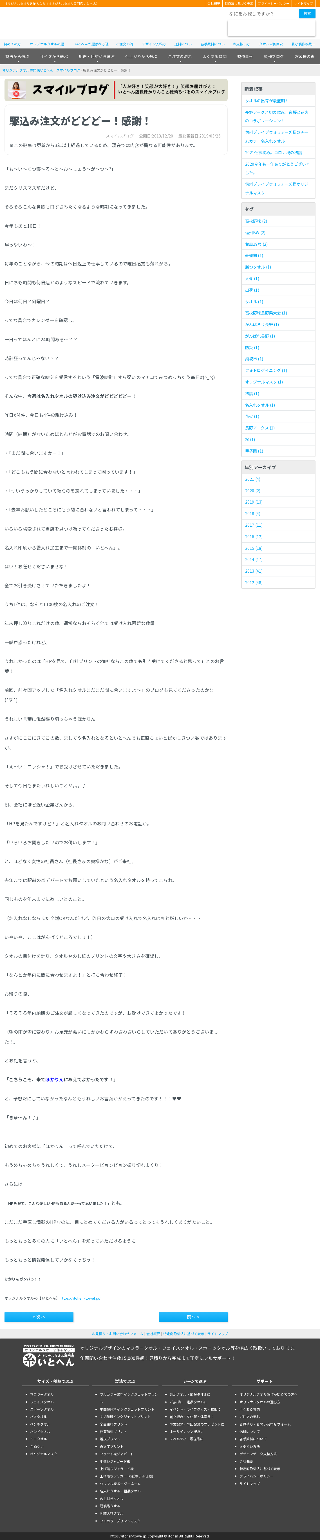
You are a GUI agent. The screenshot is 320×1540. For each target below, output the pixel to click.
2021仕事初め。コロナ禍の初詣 (273, 152)
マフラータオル (42, 1394)
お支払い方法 (250, 1446)
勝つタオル (258, 267)
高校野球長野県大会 (266, 313)
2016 (254, 536)
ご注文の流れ (180, 56)
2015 (254, 548)
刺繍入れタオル (112, 1513)
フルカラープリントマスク (120, 1520)
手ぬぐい (37, 1446)
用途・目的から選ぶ (97, 56)
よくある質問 (215, 56)
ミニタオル (38, 1438)
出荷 (252, 290)
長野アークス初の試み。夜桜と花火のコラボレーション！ (277, 116)
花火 (252, 416)
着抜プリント (110, 1438)
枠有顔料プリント (113, 1431)
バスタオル (38, 1416)
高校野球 (256, 221)
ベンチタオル (40, 1424)
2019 (254, 502)
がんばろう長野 (262, 324)
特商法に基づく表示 (239, 3)
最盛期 (254, 255)
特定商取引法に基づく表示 (183, 1333)
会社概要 (213, 3)
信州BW (255, 232)
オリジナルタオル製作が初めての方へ (269, 1394)
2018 (252, 513)
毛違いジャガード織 (115, 1461)
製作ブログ (274, 56)
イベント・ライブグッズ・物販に (195, 1409)
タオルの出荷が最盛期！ (267, 100)
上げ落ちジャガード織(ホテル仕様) (126, 1475)
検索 (307, 13)
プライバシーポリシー (273, 3)
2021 (252, 479)
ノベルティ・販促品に (187, 1438)
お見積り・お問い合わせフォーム (117, 1333)
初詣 (252, 393)
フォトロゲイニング (266, 370)
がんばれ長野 (260, 336)
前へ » (193, 1316)
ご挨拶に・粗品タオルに (188, 1401)
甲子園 (254, 451)
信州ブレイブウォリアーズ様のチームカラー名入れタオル (276, 136)
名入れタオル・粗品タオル (120, 1490)
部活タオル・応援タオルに (190, 1394)
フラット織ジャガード (117, 1453)
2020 (252, 490)
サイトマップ (303, 3)
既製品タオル (110, 1505)
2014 (254, 559)
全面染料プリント (113, 1424)
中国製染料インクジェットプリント (127, 1409)
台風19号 (256, 244)
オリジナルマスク (264, 382)
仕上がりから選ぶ (141, 56)
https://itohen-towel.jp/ (80, 1298)
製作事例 (245, 56)
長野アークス (260, 428)
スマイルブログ (68, 70)
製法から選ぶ (17, 56)
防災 (252, 347)
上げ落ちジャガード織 (117, 1468)
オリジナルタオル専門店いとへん (27, 70)
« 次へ (39, 1316)
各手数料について (253, 1438)
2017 (254, 525)
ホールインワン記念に (187, 1431)
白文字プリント (112, 1446)
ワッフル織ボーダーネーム (120, 1483)
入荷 (252, 278)
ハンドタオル (40, 1431)
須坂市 (254, 359)
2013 (254, 571)
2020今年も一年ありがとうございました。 (277, 168)
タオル (254, 301)
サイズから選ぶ (54, 56)
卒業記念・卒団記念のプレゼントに (197, 1424)
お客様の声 (305, 56)
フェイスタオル (42, 1401)
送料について (250, 1431)
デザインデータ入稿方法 (258, 1453)
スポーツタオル (42, 1409)
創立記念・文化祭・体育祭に (192, 1416)
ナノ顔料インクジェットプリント (125, 1416)
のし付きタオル (112, 1498)
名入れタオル (260, 405)
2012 (254, 582)
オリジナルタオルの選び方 (260, 1401)
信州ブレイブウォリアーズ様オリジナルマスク (276, 188)
